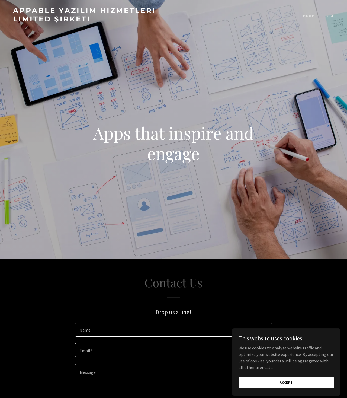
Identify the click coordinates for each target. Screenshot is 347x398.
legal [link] (328, 15)
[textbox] (173, 330)
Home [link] (308, 15)
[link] (91, 20)
